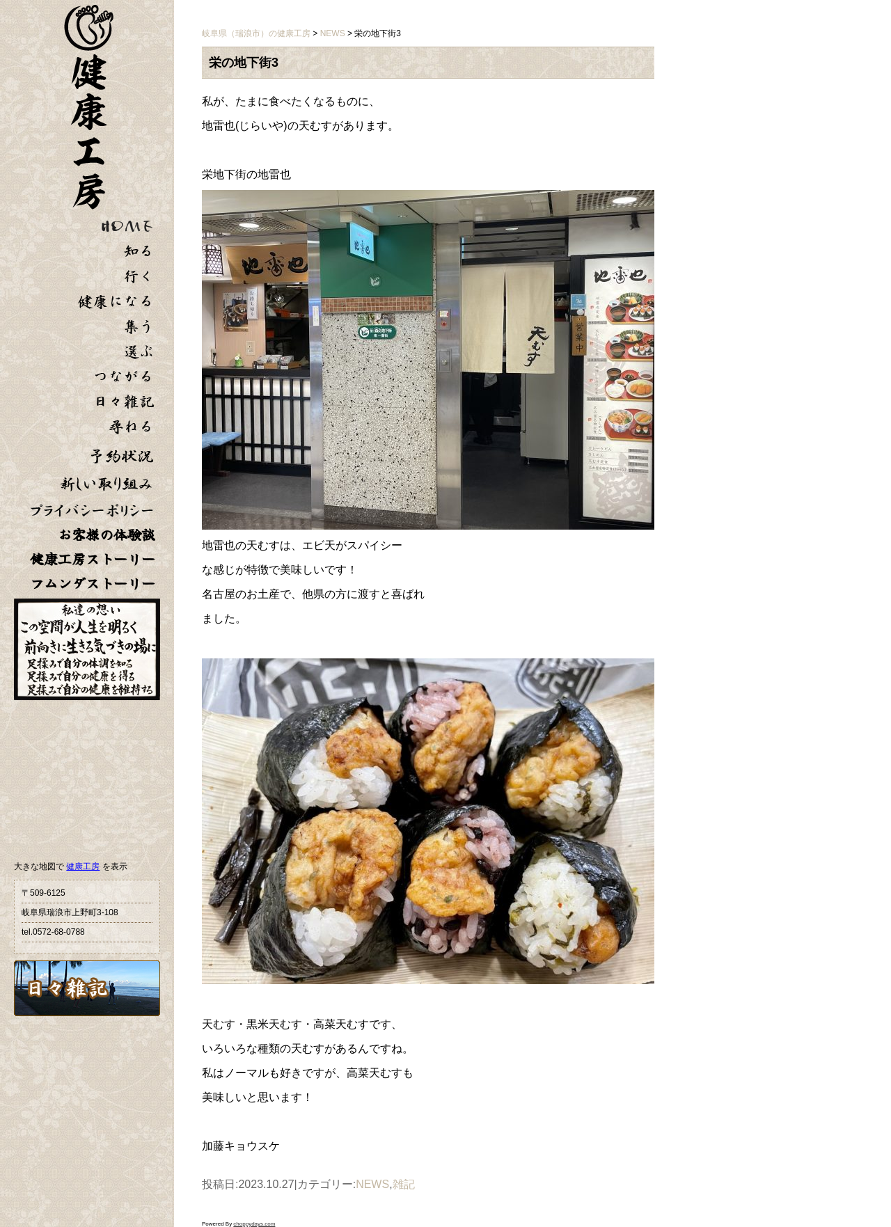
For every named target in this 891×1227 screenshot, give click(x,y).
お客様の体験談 (106, 534)
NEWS (372, 1184)
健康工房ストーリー (92, 559)
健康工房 (83, 866)
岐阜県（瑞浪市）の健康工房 (256, 33)
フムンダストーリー (92, 583)
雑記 (404, 1184)
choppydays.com (254, 1224)
